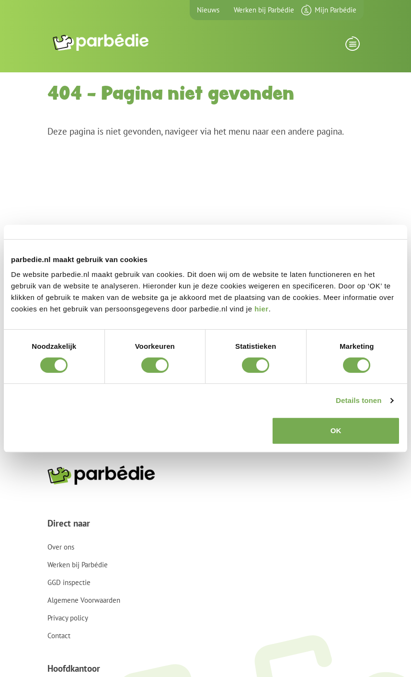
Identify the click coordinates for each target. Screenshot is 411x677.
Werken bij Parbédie (264, 9)
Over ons (60, 546)
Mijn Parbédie (335, 9)
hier (261, 309)
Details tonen (358, 400)
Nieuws (208, 9)
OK (336, 430)
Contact (58, 635)
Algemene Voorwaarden (83, 600)
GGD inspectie (69, 582)
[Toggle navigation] (352, 46)
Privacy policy (67, 617)
